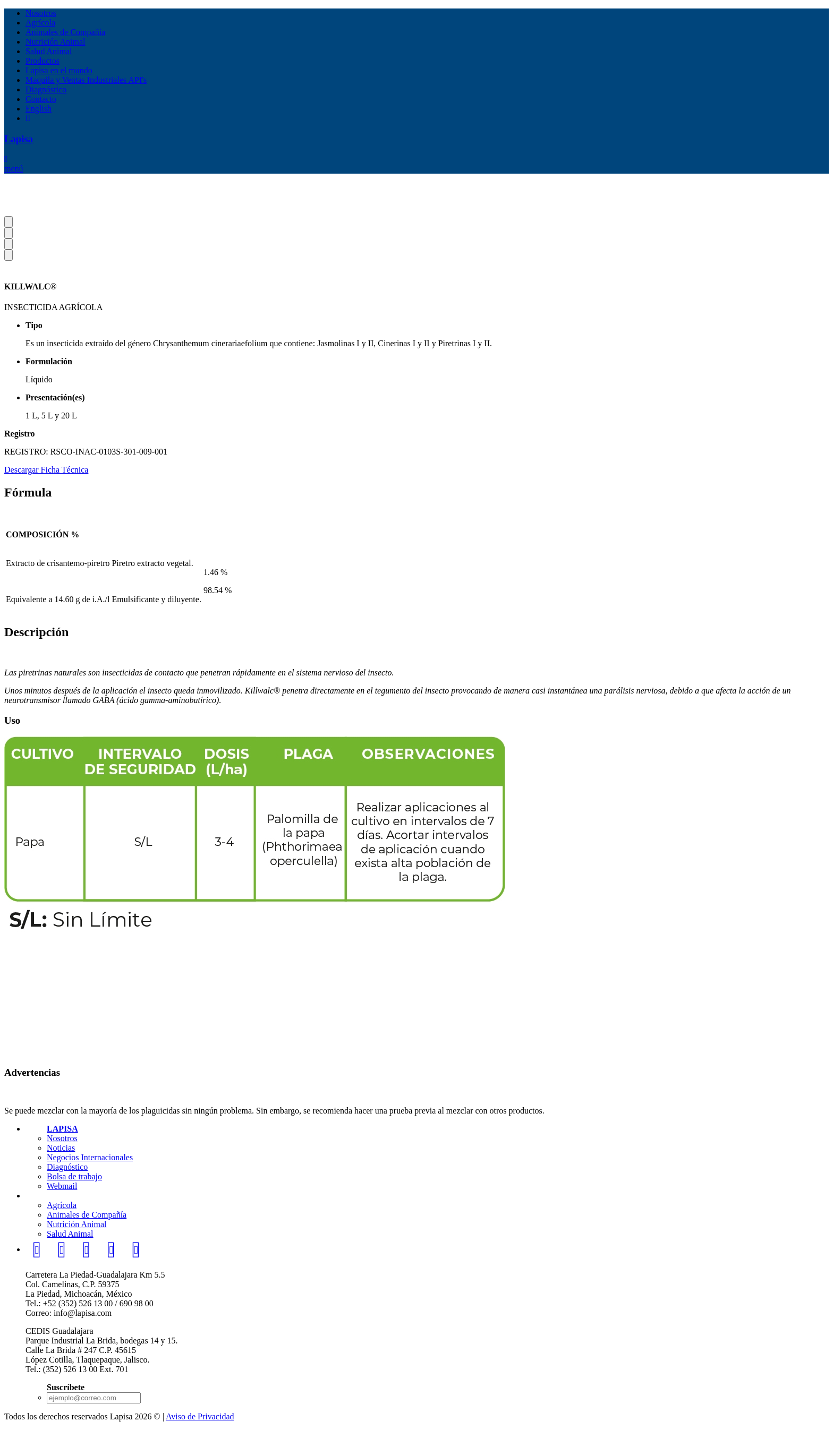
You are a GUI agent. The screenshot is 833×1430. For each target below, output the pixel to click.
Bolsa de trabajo (74, 1176)
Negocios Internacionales (90, 1157)
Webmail (62, 1186)
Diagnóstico (46, 89)
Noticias (61, 1147)
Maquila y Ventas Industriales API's (86, 79)
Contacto (41, 99)
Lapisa (18, 138)
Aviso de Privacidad (200, 1416)
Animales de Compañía (65, 32)
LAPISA (62, 1128)
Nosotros (41, 13)
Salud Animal (49, 51)
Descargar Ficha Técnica (46, 469)
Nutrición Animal (55, 41)
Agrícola (40, 22)
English (39, 108)
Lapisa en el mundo (59, 70)
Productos (43, 60)
